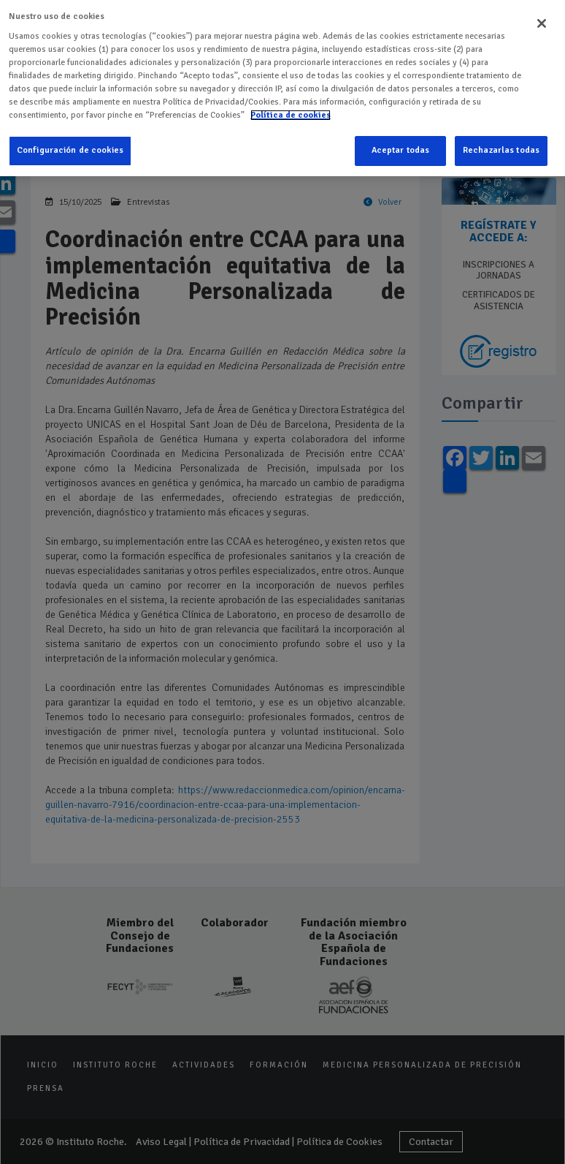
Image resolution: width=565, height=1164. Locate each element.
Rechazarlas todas (501, 139)
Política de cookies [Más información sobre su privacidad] (290, 103)
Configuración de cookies (70, 139)
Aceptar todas (401, 139)
